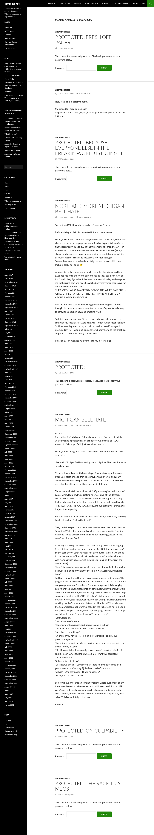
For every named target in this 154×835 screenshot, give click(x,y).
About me (52, 4)
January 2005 (10, 604)
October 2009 (10, 401)
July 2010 (8, 372)
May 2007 (8, 502)
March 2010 (9, 383)
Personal (8, 190)
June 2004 (9, 625)
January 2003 (10, 669)
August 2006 (10, 535)
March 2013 (9, 315)
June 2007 (9, 499)
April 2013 (9, 311)
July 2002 (8, 690)
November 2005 (11, 567)
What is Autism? (11, 134)
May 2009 (8, 419)
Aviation (77, 4)
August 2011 (10, 340)
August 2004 (10, 622)
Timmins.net (12, 3)
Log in (7, 724)
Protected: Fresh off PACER (83, 39)
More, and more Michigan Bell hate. (89, 208)
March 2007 (9, 510)
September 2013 (11, 307)
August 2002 (10, 687)
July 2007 (8, 495)
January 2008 (10, 474)
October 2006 (10, 528)
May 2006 (8, 546)
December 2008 (11, 434)
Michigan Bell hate (80, 420)
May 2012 (8, 333)
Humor (7, 183)
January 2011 (10, 358)
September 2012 (11, 325)
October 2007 (10, 484)
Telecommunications (13, 201)
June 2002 (9, 694)
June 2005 (9, 586)
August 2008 (10, 448)
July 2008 (8, 452)
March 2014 (9, 289)
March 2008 (9, 466)
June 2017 (9, 275)
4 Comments (85, 217)
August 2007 (10, 492)
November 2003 (11, 632)
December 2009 (11, 394)
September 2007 (11, 488)
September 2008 (11, 445)
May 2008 (8, 459)
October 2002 (10, 679)
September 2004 (11, 618)
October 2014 (10, 286)
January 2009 (10, 430)
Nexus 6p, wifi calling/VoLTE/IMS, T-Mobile (13, 226)
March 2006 (9, 553)
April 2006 (9, 549)
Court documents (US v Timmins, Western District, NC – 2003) (14, 98)
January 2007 (10, 517)
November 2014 (11, 282)
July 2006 (8, 539)
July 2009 (8, 412)
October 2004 (10, 614)
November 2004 (11, 611)
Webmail (8, 91)
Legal (7, 186)
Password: (75, 68)
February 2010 (10, 387)
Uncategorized (62, 32)
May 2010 (8, 376)
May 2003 (8, 654)
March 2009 (9, 427)
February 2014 (10, 293)
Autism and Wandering (13, 150)
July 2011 (8, 343)
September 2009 (11, 405)
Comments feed (11, 731)
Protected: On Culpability (89, 731)
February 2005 (10, 600)
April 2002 (9, 701)
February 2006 (10, 557)
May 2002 (8, 698)
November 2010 (11, 362)
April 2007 (9, 506)
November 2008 (11, 437)
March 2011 (9, 354)
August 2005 (10, 578)
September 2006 (11, 531)
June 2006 (9, 542)
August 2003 (10, 643)
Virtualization (10, 208)
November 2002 (11, 676)
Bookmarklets (91, 4)
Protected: (70, 367)
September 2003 (11, 640)
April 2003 (9, 658)
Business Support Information (115, 4)
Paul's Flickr (9, 79)
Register (8, 720)
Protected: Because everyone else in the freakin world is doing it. (89, 147)
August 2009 (10, 408)
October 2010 (10, 365)
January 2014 (10, 296)
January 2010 (10, 390)
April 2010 (9, 380)
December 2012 (11, 318)
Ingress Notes (139, 4)
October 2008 (10, 441)
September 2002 (11, 683)
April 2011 (9, 351)
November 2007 (11, 481)
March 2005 (9, 596)
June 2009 (9, 416)
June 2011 (9, 347)
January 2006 (10, 560)
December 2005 (11, 564)
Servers (7, 194)
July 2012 (8, 329)
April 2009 (9, 423)
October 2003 (10, 636)
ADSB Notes (65, 4)
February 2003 (10, 665)
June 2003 (9, 651)
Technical (8, 197)
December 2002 (11, 672)
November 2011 (11, 336)
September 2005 (11, 575)
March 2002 (9, 705)
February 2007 (10, 513)
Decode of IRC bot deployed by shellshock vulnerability (14, 244)
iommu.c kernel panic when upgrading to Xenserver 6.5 (13, 235)
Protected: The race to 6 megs (87, 786)
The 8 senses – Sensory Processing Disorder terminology (13, 121)
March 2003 (9, 661)
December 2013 (11, 300)
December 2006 (11, 520)
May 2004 (8, 629)
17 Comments (85, 94)
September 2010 (11, 369)
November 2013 (11, 304)
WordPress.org (11, 735)
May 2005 (8, 589)
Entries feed (9, 727)
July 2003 (8, 647)
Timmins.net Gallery (12, 75)
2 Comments (85, 425)
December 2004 (11, 607)
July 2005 (8, 582)
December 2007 (11, 477)
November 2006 (11, 524)
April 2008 (9, 463)
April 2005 (9, 593)
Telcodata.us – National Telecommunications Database (14, 85)
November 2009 (11, 398)
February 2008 (10, 470)
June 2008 (9, 455)
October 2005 (10, 571)
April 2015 (9, 278)
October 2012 (10, 322)
